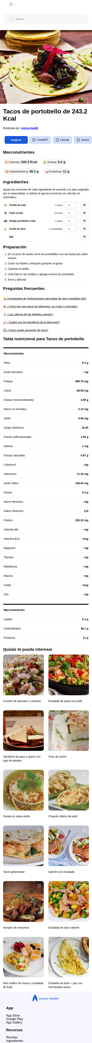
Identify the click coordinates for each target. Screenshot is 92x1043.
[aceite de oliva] (70, 229)
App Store (13, 1015)
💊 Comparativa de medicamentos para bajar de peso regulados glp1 (44, 298)
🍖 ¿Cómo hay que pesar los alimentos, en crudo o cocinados (40, 306)
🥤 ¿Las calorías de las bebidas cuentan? (28, 314)
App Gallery (14, 1022)
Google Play (14, 1019)
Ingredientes (14, 1040)
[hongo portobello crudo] (70, 221)
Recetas (12, 1037)
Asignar (16, 140)
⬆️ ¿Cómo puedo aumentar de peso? (25, 330)
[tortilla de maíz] (70, 205)
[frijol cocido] (70, 213)
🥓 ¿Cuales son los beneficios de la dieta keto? (31, 322)
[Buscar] (49, 19)
